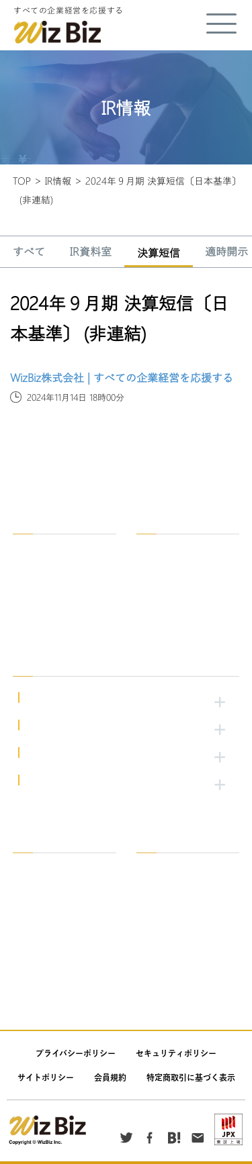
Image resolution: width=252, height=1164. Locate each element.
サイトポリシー (45, 1077)
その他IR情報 (170, 944)
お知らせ (162, 983)
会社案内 (39, 885)
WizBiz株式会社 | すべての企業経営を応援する (121, 378)
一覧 (31, 866)
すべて (29, 252)
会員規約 (110, 1077)
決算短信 (158, 254)
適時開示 (162, 905)
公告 (154, 963)
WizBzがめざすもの (59, 567)
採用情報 (155, 522)
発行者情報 (166, 924)
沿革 (31, 586)
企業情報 (39, 547)
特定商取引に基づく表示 (190, 1077)
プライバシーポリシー (76, 1053)
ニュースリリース (54, 905)
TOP (22, 181)
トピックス (43, 924)
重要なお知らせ (51, 944)
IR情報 (58, 181)
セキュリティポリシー (176, 1053)
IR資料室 (91, 252)
